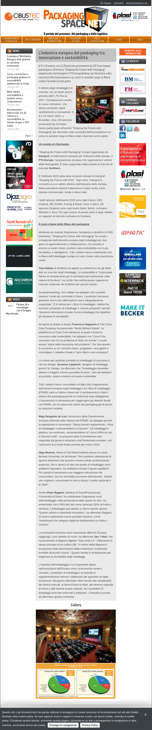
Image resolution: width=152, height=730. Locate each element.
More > (29, 136)
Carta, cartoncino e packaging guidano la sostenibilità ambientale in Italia (18, 78)
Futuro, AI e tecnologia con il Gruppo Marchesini (18, 309)
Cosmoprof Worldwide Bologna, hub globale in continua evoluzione (19, 61)
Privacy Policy (90, 725)
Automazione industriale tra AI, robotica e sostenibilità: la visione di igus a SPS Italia (18, 117)
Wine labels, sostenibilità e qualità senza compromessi (15, 96)
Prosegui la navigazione (63, 725)
